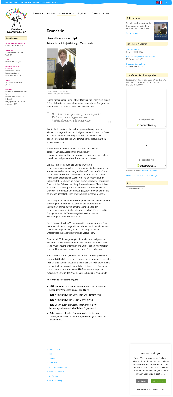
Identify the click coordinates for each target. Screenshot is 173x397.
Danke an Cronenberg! (136, 64)
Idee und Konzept (55, 349)
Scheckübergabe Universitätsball (140, 56)
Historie (51, 354)
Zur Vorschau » (132, 33)
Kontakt (106, 13)
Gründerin (52, 358)
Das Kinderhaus (65, 13)
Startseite (37, 13)
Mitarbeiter (53, 363)
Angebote (82, 13)
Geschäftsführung (55, 381)
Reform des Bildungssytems (59, 367)
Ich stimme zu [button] (158, 381)
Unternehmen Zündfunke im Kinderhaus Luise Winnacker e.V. (31, 2)
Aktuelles (51, 13)
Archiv (130, 183)
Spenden (96, 13)
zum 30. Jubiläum (133, 49)
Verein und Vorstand (56, 372)
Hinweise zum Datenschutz (150, 389)
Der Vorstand (53, 376)
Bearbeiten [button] (142, 381)
